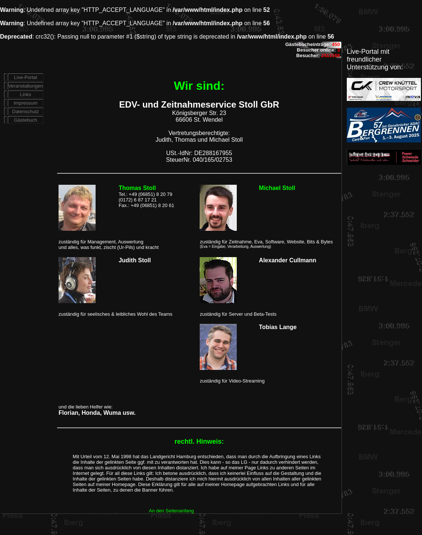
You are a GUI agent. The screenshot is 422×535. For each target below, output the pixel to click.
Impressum (25, 103)
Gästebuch (25, 120)
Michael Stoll (277, 188)
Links (25, 94)
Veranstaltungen (25, 86)
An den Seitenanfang (171, 510)
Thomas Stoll (137, 188)
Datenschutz (25, 111)
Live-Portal (25, 77)
